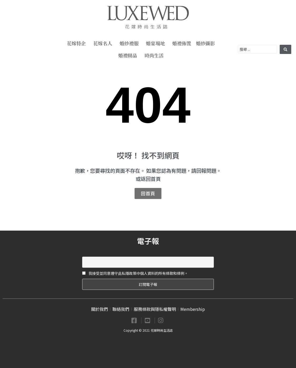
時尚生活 (155, 55)
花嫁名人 (104, 43)
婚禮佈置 (181, 43)
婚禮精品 (129, 55)
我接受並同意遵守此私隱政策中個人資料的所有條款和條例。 (135, 273)
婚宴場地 (156, 43)
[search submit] (285, 49)
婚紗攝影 (207, 43)
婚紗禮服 (130, 43)
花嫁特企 (77, 43)
